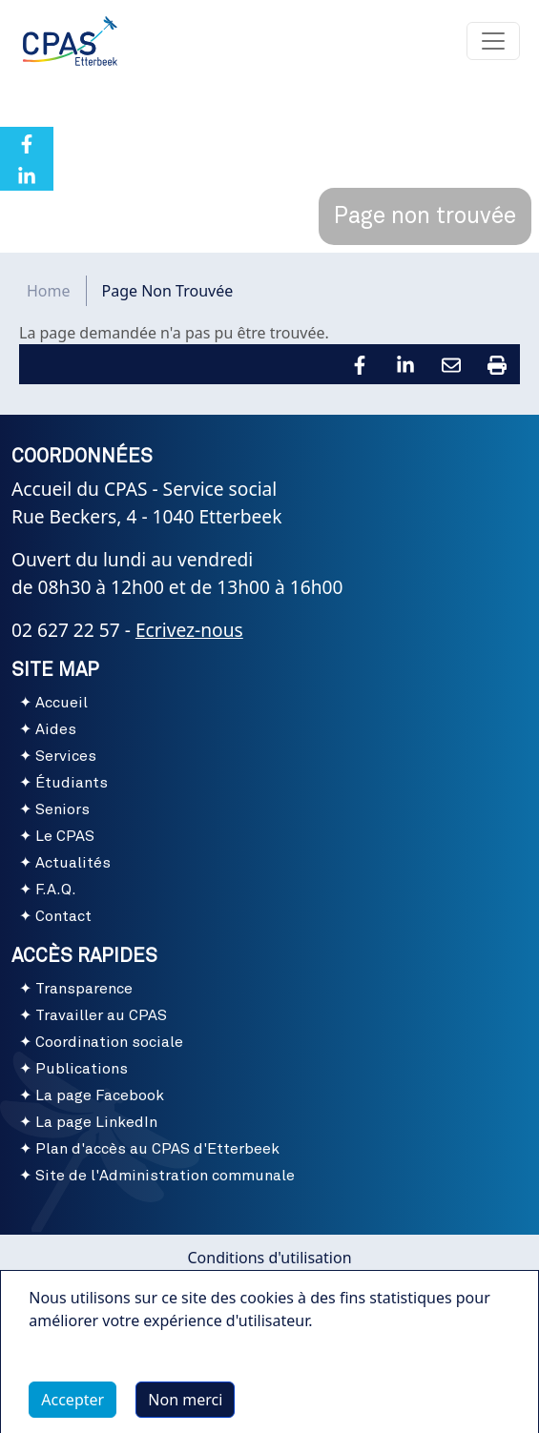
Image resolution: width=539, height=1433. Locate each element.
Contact (63, 916)
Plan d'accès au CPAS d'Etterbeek (157, 1149)
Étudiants (71, 782)
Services (65, 756)
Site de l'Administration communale (165, 1175)
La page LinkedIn (96, 1122)
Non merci (185, 1406)
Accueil (61, 702)
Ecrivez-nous (189, 630)
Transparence (84, 988)
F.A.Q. (55, 889)
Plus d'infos (89, 1371)
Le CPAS (64, 836)
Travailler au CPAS (101, 1015)
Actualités (73, 862)
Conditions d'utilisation (269, 1257)
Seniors (62, 809)
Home (49, 290)
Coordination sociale (109, 1042)
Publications (81, 1068)
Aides (55, 729)
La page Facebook (99, 1095)
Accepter (72, 1406)
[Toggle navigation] (493, 41)
